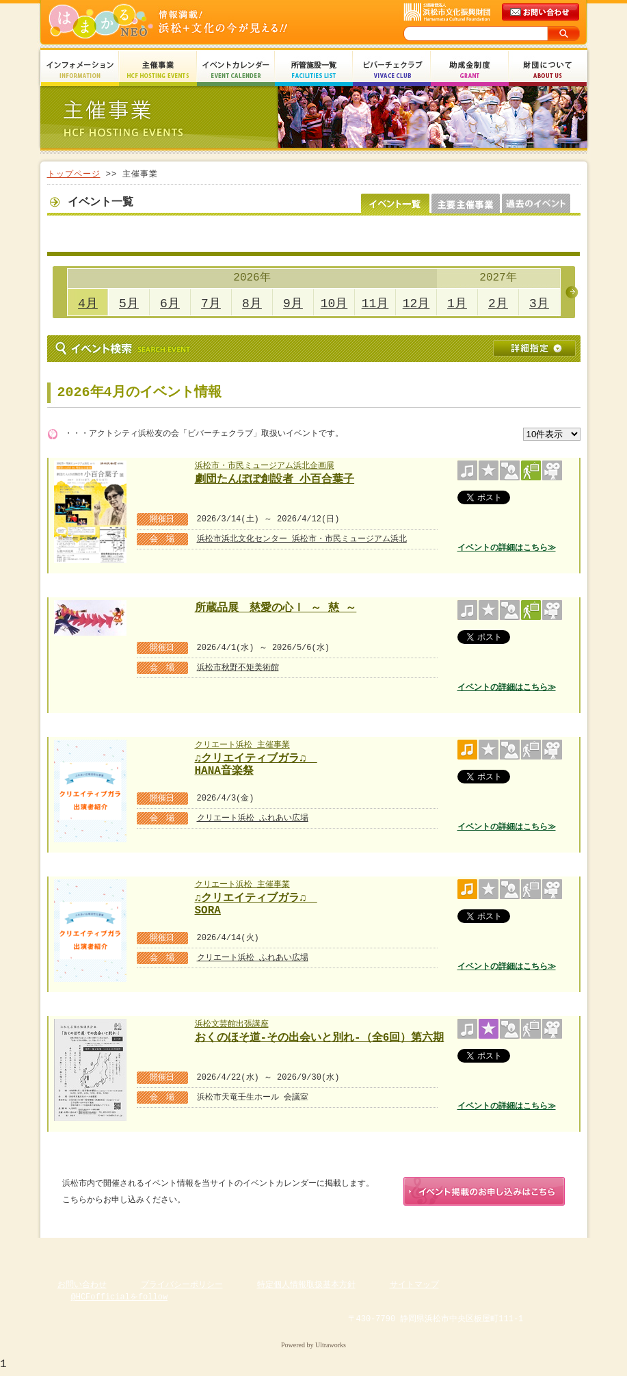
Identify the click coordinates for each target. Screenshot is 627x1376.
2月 (498, 304)
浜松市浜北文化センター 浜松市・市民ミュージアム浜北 (302, 539)
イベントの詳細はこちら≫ (506, 548)
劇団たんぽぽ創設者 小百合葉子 (275, 479)
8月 (252, 304)
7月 (211, 304)
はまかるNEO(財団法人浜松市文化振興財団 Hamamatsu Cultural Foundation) (197, 22)
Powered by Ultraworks (313, 1347)
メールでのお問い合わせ (542, 12)
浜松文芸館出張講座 (232, 1024)
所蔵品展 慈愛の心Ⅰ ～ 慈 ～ (276, 608)
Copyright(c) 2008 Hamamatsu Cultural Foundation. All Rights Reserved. (313, 1335)
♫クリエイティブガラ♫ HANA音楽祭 (258, 763)
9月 (293, 304)
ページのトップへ (546, 1251)
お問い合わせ (82, 1287)
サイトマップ (414, 1287)
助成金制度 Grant (470, 70)
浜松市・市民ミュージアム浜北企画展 (264, 465)
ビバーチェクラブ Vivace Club (392, 70)
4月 (88, 304)
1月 (457, 304)
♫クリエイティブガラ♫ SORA (258, 903)
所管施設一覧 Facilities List (314, 70)
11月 (375, 304)
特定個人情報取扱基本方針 (306, 1287)
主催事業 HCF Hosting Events (158, 70)
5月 (129, 304)
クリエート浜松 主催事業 (242, 745)
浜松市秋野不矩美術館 (238, 667)
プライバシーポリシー (182, 1287)
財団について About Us (548, 70)
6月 (170, 304)
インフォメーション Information (80, 70)
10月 (334, 304)
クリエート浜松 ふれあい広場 (252, 818)
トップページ (74, 174)
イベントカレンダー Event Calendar (236, 70)
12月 (416, 304)
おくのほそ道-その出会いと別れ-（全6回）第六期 (319, 1038)
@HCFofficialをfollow (119, 1300)
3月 (539, 304)
